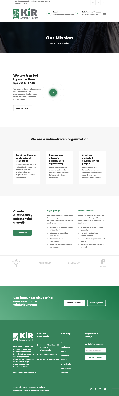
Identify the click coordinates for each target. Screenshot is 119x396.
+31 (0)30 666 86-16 (48, 354)
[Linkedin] (105, 388)
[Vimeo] (100, 388)
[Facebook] (95, 388)
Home (52, 43)
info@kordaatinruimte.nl (51, 359)
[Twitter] (91, 388)
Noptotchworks (42, 391)
